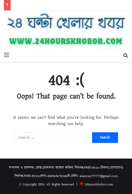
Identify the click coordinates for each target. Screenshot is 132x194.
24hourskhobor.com (99, 184)
